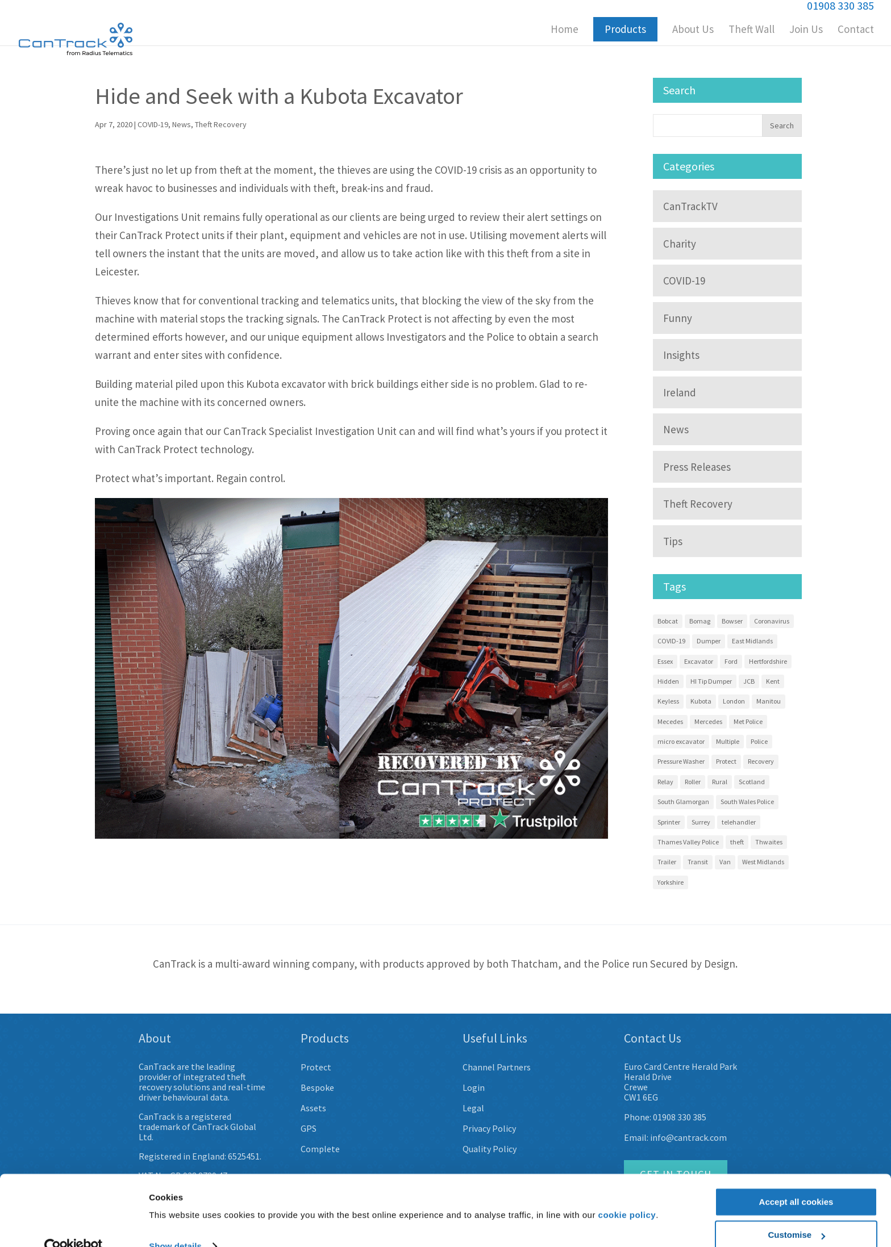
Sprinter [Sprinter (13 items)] (668, 822)
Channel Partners (497, 1067)
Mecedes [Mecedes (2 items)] (670, 721)
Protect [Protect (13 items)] (726, 761)
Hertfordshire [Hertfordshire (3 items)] (768, 661)
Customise (796, 1213)
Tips (672, 541)
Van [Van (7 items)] (725, 861)
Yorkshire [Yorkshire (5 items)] (670, 882)
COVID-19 (153, 124)
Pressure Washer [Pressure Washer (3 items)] (681, 761)
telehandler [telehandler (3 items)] (739, 822)
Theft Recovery (221, 124)
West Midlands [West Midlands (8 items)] (763, 861)
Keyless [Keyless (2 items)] (668, 701)
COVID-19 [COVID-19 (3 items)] (671, 641)
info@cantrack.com (688, 1137)
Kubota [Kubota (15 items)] (700, 701)
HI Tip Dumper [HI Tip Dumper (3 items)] (711, 681)
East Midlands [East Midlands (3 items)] (752, 641)
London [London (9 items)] (734, 701)
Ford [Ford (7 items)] (731, 661)
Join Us (806, 30)
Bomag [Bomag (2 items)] (699, 621)
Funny (677, 318)
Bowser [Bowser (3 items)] (732, 621)
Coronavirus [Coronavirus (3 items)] (771, 621)
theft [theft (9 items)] (737, 842)
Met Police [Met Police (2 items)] (748, 721)
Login (474, 1087)
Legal (473, 1108)
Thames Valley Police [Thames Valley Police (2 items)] (688, 842)
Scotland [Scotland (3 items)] (752, 781)
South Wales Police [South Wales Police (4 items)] (747, 801)
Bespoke (317, 1087)
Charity (679, 243)
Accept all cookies (796, 1180)
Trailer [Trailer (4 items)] (666, 861)
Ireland (679, 392)
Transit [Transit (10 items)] (698, 861)
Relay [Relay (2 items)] (665, 781)
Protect (316, 1067)
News (181, 124)
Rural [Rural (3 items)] (719, 781)
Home (564, 30)
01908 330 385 (679, 1117)
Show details (175, 1224)
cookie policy (627, 1193)
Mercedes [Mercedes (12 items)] (708, 721)
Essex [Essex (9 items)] (665, 661)
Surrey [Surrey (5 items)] (701, 822)
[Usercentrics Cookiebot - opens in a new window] (73, 1224)
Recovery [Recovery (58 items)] (761, 761)
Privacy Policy (489, 1128)
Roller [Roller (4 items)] (693, 781)
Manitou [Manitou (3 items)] (768, 701)
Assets (313, 1108)
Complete (320, 1148)
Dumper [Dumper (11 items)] (709, 641)
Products (625, 29)
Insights (681, 355)
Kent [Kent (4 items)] (773, 681)
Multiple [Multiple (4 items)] (727, 741)
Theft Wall (751, 30)
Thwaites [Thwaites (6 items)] (768, 842)
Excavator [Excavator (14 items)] (698, 661)
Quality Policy (490, 1148)
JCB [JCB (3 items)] (749, 681)
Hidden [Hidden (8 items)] (668, 681)
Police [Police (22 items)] (759, 741)
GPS (309, 1128)
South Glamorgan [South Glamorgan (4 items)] (683, 801)
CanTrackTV (690, 206)
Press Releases (697, 467)
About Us (693, 30)
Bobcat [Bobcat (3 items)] (667, 621)
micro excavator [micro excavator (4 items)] (681, 741)
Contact (856, 30)
